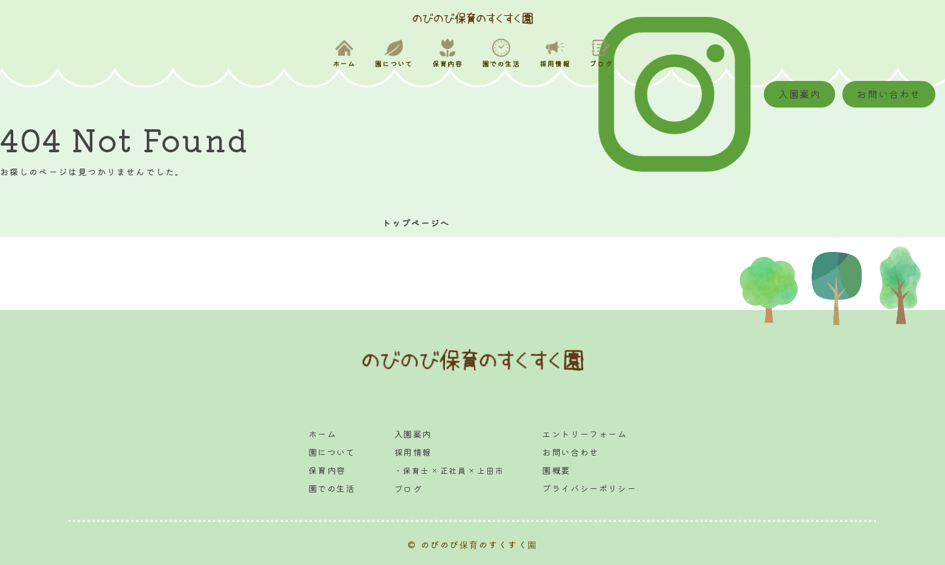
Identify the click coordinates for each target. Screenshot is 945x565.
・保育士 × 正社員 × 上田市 (449, 470)
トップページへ (416, 223)
